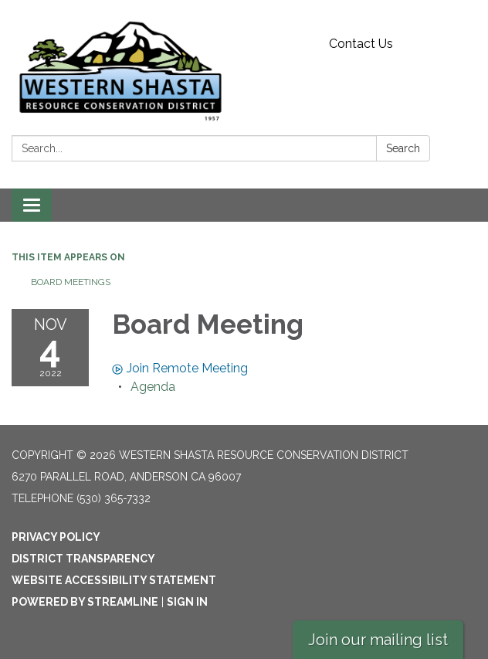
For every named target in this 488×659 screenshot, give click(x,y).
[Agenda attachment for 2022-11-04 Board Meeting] (152, 386)
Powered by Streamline (85, 602)
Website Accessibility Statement (114, 580)
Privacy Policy (56, 537)
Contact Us (361, 43)
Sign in (187, 602)
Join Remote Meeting (180, 368)
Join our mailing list (378, 639)
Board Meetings (70, 282)
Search (403, 148)
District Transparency (83, 558)
